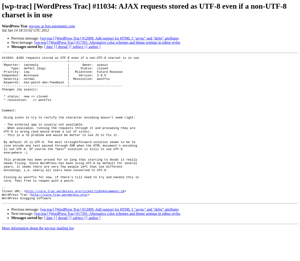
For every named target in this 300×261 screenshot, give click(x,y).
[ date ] (49, 47)
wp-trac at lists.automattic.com (52, 26)
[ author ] (93, 47)
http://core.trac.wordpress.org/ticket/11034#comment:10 (75, 218)
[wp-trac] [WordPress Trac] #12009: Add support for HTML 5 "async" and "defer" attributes (109, 38)
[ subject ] (78, 47)
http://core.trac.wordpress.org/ (59, 223)
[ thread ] (63, 47)
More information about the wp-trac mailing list (38, 257)
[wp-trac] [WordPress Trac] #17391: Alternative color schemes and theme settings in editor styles (107, 42)
